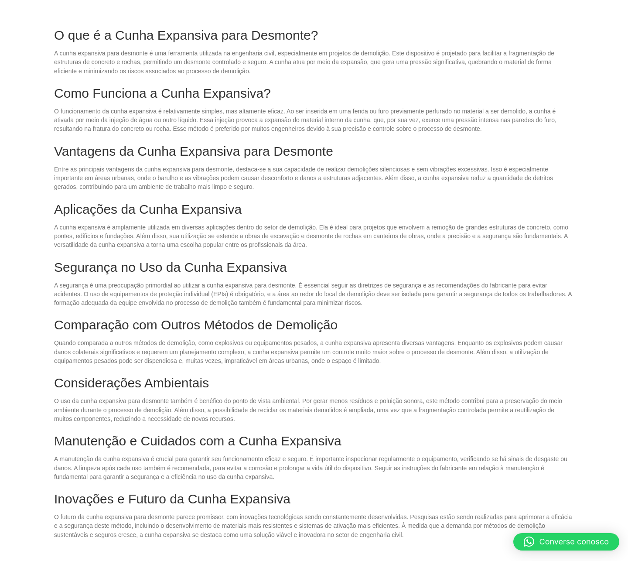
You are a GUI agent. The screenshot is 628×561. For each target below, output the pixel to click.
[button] (566, 542)
